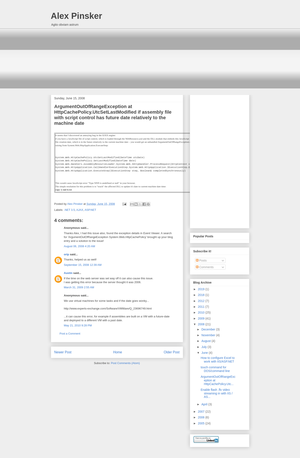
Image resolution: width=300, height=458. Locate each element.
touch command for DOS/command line (215, 369)
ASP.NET (90, 209)
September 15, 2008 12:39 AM (83, 264)
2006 (201, 417)
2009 (201, 318)
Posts (201, 260)
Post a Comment (70, 333)
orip (66, 254)
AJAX (79, 209)
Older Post (172, 352)
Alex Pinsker (76, 16)
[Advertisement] (150, 58)
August (206, 341)
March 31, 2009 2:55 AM (79, 287)
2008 (201, 324)
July (204, 347)
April (204, 404)
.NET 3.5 (69, 209)
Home (117, 352)
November (208, 335)
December (208, 329)
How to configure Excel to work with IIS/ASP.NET (218, 359)
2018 (201, 295)
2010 (201, 312)
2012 (201, 301)
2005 (201, 423)
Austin (68, 273)
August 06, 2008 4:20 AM (79, 246)
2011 (201, 306)
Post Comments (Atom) (125, 363)
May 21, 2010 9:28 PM (78, 325)
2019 (201, 289)
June (205, 352)
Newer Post (63, 352)
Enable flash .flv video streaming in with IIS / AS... (216, 393)
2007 (201, 411)
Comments (205, 267)
